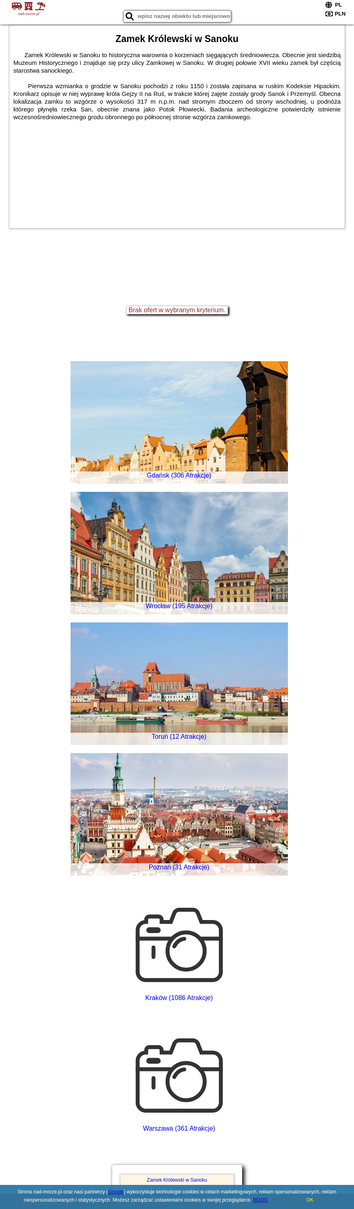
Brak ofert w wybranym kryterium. (176, 310)
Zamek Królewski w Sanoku (177, 1180)
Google (116, 1192)
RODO (260, 1200)
